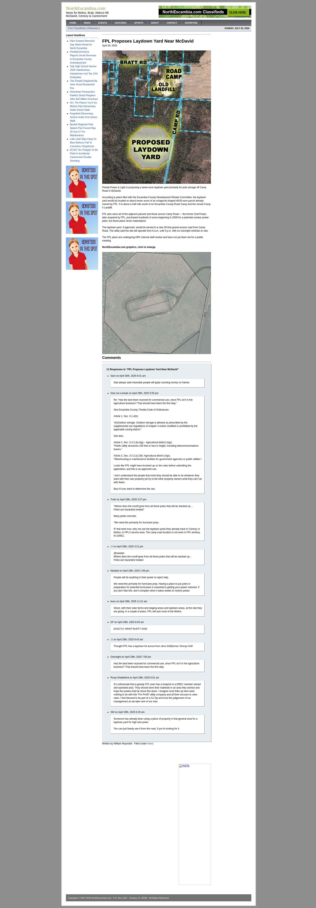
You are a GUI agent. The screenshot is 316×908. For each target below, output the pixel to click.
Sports (138, 23)
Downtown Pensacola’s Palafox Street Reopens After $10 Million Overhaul (84, 95)
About (155, 23)
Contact (171, 23)
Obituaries (92, 28)
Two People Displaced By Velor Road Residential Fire (83, 84)
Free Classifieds (76, 28)
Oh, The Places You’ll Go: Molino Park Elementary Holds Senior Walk (84, 106)
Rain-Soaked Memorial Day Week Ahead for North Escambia (82, 45)
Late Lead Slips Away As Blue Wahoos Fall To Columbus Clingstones (83, 143)
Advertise (191, 23)
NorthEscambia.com (101, 898)
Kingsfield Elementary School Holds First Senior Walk (83, 117)
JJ (111, 546)
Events (102, 23)
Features (120, 23)
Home (73, 23)
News (87, 23)
